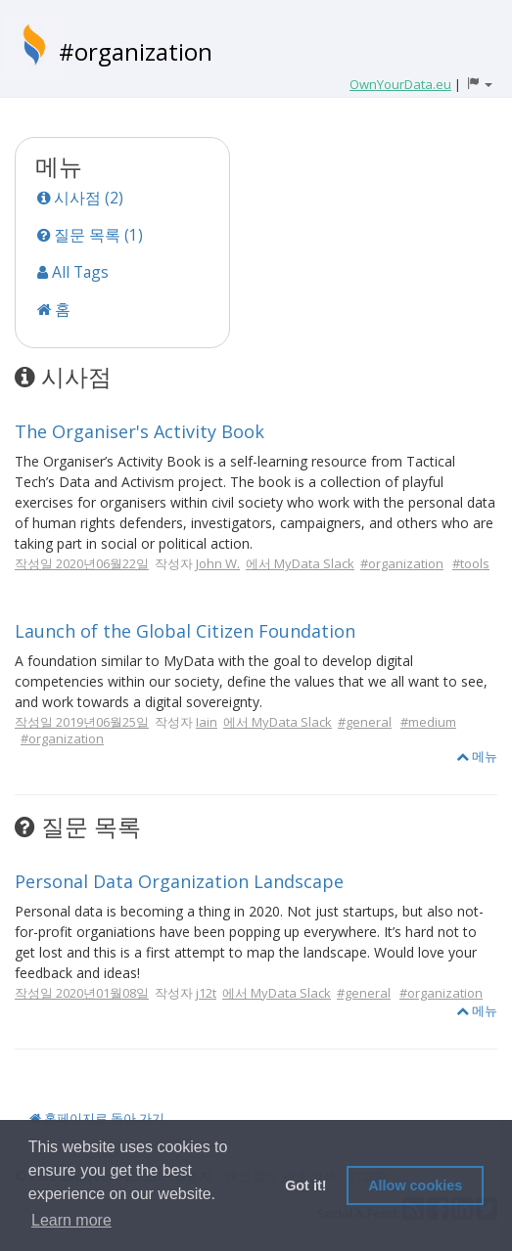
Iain (206, 722)
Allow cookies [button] (415, 1185)
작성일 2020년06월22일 (82, 563)
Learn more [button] (71, 1220)
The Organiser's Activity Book (139, 431)
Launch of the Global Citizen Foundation (185, 631)
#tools (470, 563)
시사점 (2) (80, 197)
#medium (428, 722)
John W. (218, 563)
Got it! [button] (305, 1185)
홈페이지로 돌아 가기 (96, 1118)
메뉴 (476, 756)
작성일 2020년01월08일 (82, 993)
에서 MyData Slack (300, 563)
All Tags (73, 272)
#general (365, 722)
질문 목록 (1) (90, 235)
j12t (206, 993)
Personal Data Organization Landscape (179, 881)
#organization (135, 51)
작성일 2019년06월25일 (82, 722)
